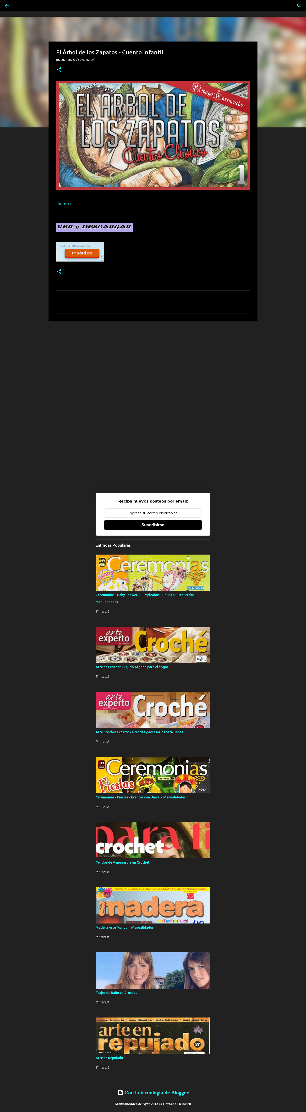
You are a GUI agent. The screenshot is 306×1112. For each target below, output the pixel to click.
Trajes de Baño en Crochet (116, 993)
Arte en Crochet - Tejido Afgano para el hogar (132, 667)
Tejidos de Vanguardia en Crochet (122, 862)
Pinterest (65, 203)
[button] (59, 70)
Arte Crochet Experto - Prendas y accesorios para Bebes (139, 732)
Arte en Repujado (109, 1058)
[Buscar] (299, 5)
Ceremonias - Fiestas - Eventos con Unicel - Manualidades (141, 797)
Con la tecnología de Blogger (153, 1093)
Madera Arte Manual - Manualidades (124, 927)
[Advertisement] (153, 362)
